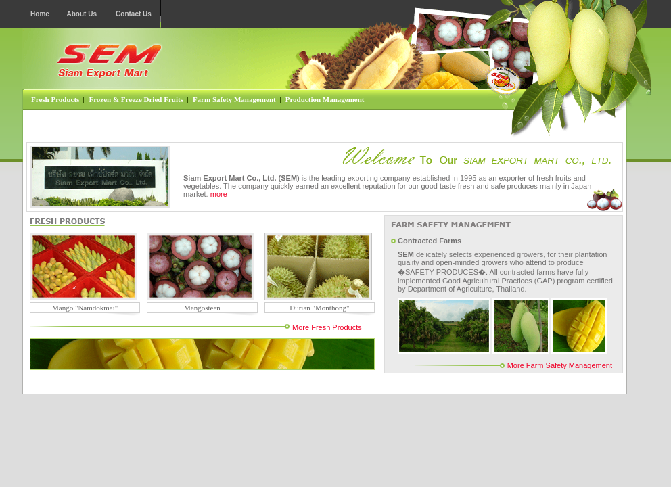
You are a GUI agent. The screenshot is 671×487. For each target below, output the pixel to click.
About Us (82, 14)
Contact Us (134, 14)
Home (39, 14)
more (218, 194)
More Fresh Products (327, 327)
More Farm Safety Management (559, 365)
